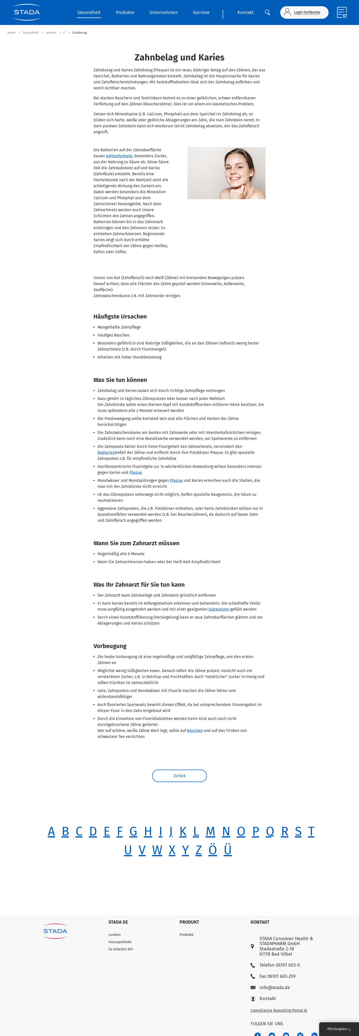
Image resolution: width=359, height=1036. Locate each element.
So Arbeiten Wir (120, 949)
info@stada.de (270, 987)
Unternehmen (163, 12)
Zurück (179, 775)
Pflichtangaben (339, 1029)
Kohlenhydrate (119, 156)
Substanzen (218, 609)
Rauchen (195, 730)
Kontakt (245, 12)
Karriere (201, 12)
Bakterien (106, 452)
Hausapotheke (120, 942)
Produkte (125, 12)
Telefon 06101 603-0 (275, 965)
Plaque (135, 472)
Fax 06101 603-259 (273, 976)
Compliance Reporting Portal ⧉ (279, 1010)
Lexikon (114, 935)
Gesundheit (89, 12)
